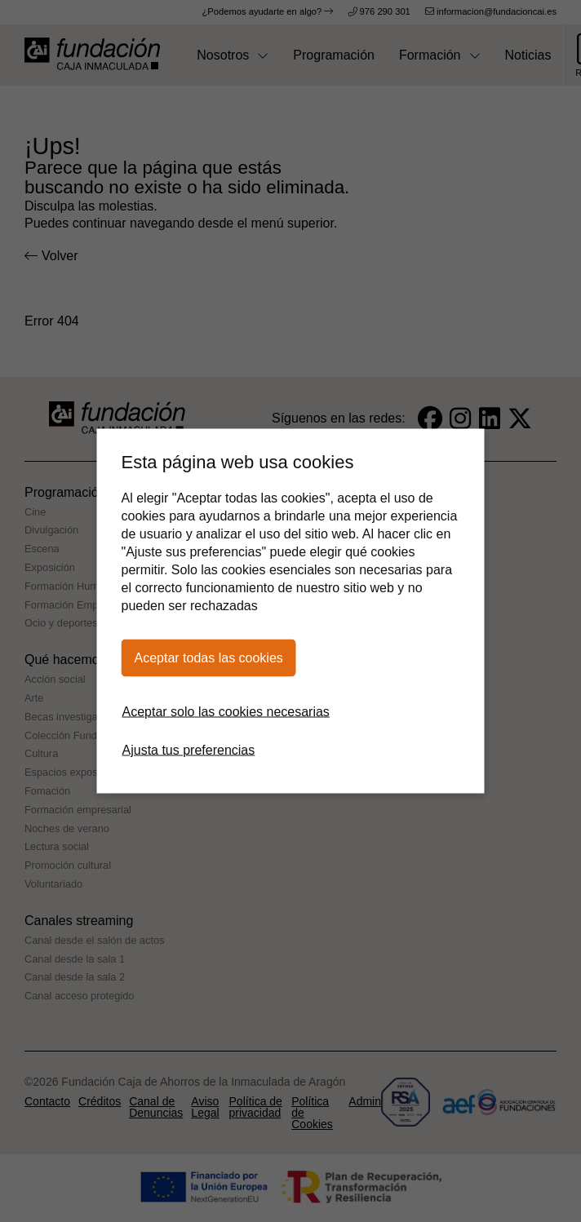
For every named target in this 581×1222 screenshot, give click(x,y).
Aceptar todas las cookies (209, 658)
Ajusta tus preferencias (188, 750)
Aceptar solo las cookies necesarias (226, 712)
